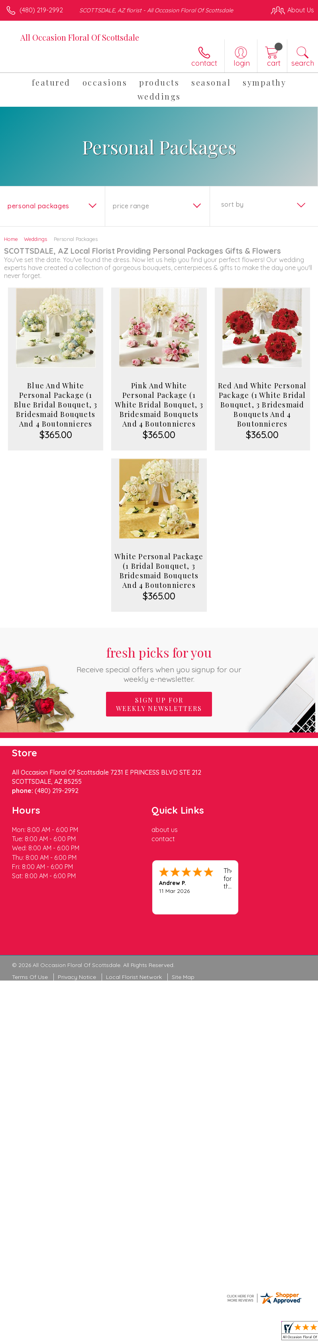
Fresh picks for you (159, 664)
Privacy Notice (77, 977)
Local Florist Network (134, 977)
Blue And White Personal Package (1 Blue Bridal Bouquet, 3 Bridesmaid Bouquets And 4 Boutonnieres (55, 405)
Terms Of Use (30, 977)
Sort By (232, 204)
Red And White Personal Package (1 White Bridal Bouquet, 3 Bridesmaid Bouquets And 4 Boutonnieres (262, 405)
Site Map (183, 977)
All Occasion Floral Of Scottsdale (79, 37)
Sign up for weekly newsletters (159, 704)
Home (11, 239)
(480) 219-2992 (41, 10)
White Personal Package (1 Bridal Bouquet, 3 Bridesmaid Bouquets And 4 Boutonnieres (158, 571)
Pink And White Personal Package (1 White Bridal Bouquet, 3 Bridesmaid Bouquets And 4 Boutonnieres (159, 405)
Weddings (35, 239)
